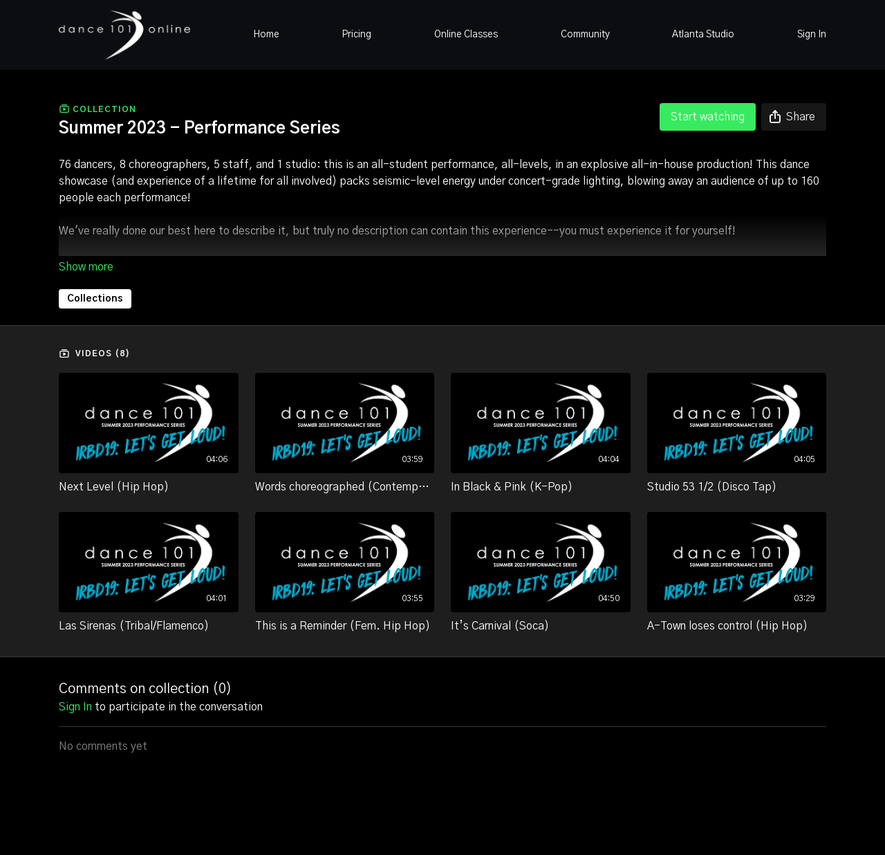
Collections (95, 299)
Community (585, 34)
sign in (75, 706)
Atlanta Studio (703, 34)
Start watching (708, 116)
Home (266, 34)
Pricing (356, 34)
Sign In (811, 34)
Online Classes (466, 34)
